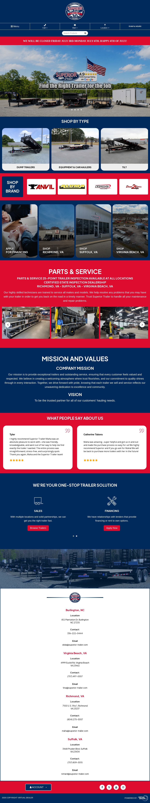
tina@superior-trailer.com (75, 687)
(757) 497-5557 (75, 676)
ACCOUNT (38, 787)
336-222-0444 (75, 633)
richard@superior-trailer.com (75, 773)
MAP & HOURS (135, 26)
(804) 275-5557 (75, 719)
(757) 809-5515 (75, 762)
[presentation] (7, 324)
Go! (85, 33)
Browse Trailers (38, 528)
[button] (68, 109)
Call (44, 28)
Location (105, 28)
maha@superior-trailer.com (75, 730)
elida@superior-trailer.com (75, 644)
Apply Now (111, 528)
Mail (75, 28)
